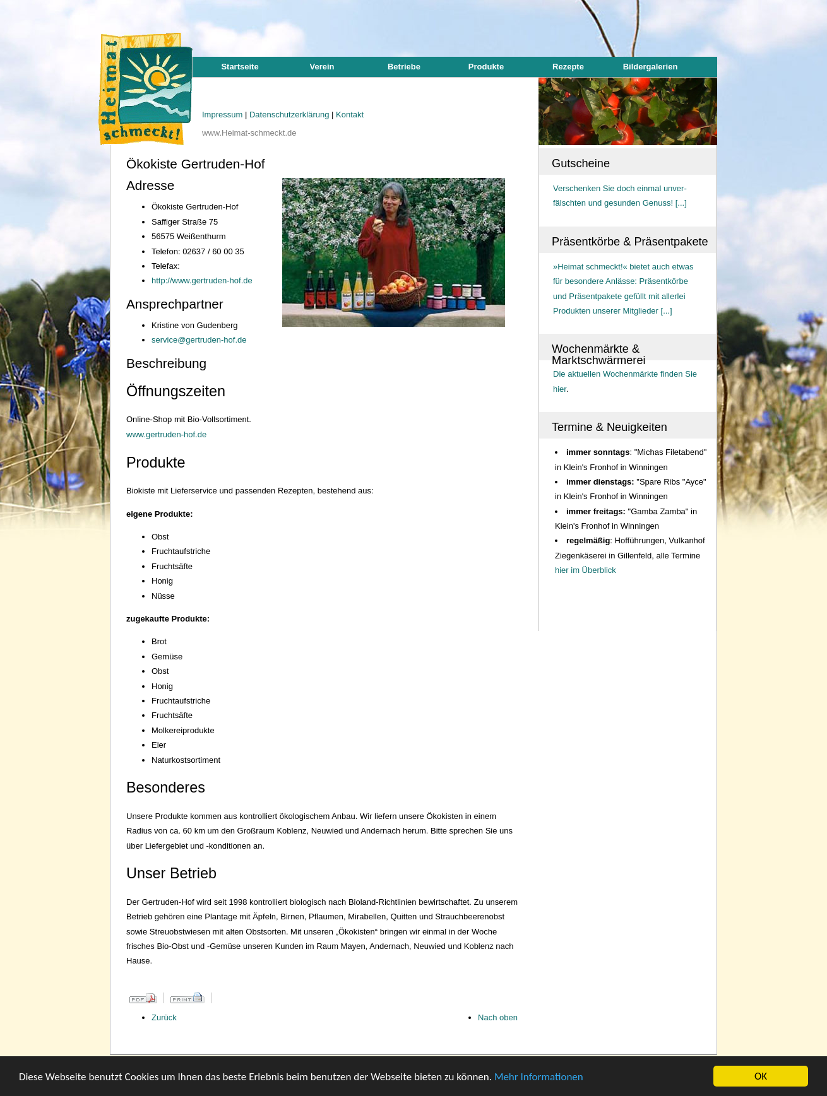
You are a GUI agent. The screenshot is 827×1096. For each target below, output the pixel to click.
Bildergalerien (650, 66)
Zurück (164, 1017)
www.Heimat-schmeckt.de (249, 133)
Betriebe (404, 66)
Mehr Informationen (538, 1076)
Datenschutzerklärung (290, 114)
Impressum (223, 114)
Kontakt (350, 114)
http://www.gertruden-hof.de (202, 280)
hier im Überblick (585, 570)
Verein (321, 66)
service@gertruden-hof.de (199, 340)
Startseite (239, 66)
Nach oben (498, 1017)
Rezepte (568, 66)
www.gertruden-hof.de (166, 434)
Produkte (486, 66)
